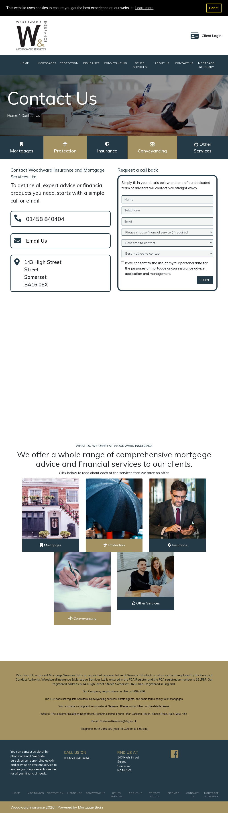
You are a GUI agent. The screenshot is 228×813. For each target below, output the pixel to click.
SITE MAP (173, 793)
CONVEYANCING (115, 63)
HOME (28, 63)
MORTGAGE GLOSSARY (206, 65)
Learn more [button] (144, 8)
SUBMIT (205, 280)
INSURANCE (91, 63)
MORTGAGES (47, 63)
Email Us (36, 240)
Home (12, 115)
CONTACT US (184, 63)
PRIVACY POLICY (154, 795)
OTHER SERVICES (140, 65)
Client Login (211, 35)
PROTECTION (69, 63)
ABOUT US (162, 63)
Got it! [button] (213, 8)
